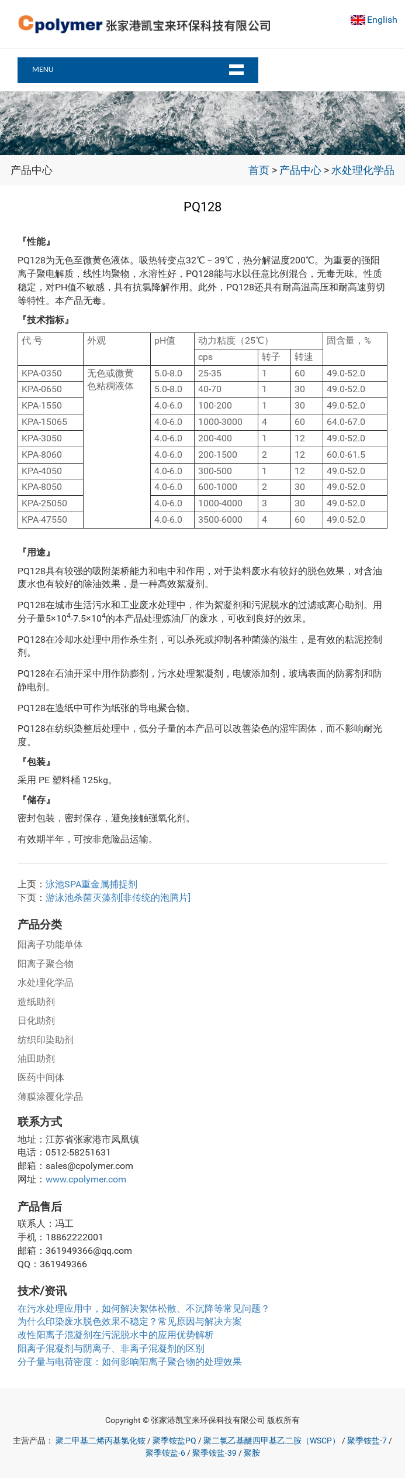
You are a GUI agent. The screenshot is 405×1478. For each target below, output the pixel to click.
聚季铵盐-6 (165, 1453)
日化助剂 (36, 1020)
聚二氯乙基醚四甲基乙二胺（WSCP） (271, 1441)
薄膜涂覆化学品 (50, 1096)
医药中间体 (41, 1077)
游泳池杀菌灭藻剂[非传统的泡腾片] (118, 897)
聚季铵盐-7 (367, 1441)
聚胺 (252, 1453)
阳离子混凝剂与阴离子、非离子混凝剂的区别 (111, 1348)
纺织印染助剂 (46, 1039)
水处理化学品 (362, 170)
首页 (258, 170)
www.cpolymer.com (86, 1179)
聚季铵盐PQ (174, 1441)
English (382, 19)
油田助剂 (36, 1058)
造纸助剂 (36, 1001)
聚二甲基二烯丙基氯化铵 (101, 1441)
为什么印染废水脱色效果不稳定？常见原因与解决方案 (130, 1321)
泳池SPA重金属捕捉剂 (91, 884)
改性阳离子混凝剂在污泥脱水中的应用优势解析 (116, 1334)
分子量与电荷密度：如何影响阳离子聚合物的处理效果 (130, 1361)
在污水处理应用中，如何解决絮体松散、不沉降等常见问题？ (144, 1308)
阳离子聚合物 (46, 963)
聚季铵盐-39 (214, 1453)
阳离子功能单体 (50, 944)
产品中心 (300, 170)
